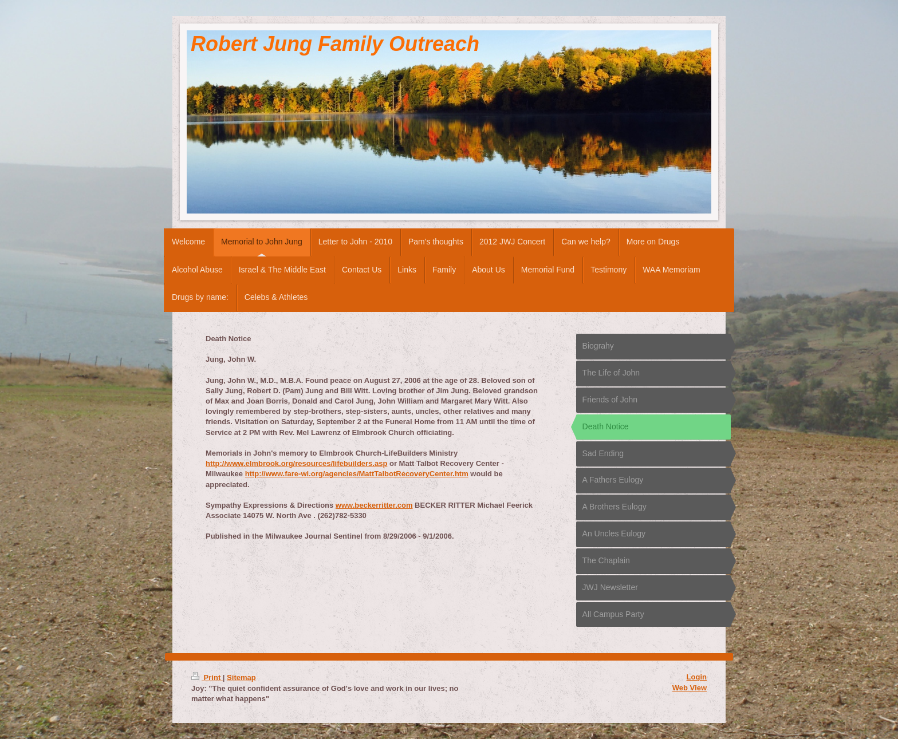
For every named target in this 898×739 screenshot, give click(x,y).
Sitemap (241, 677)
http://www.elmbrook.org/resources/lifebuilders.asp (296, 463)
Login (697, 677)
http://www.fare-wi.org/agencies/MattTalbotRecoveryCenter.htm (356, 473)
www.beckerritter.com (374, 505)
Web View (689, 687)
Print (207, 677)
